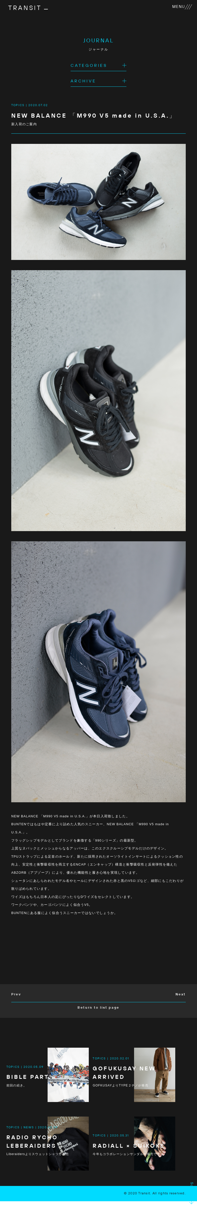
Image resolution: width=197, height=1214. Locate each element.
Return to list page (98, 1008)
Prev (16, 995)
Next (180, 995)
